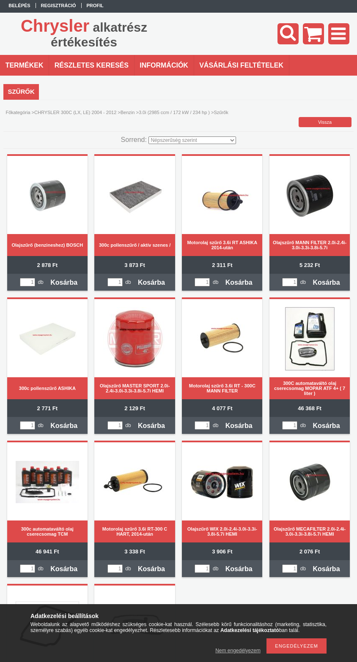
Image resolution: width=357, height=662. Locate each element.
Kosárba (63, 282)
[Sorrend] (192, 140)
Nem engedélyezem (238, 651)
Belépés (19, 5)
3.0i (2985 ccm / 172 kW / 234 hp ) (174, 112)
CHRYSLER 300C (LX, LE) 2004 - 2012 (75, 112)
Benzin (128, 112)
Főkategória (17, 112)
